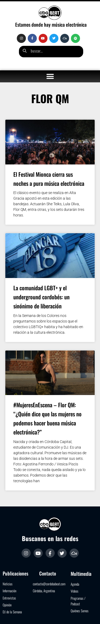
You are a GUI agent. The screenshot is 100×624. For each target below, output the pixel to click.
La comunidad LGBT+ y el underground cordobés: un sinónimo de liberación (41, 297)
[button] (50, 76)
